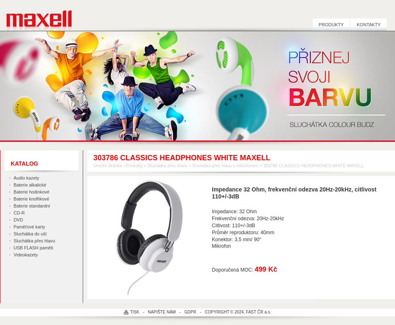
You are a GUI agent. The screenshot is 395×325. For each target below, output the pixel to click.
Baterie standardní (32, 205)
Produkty (331, 24)
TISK (134, 312)
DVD (18, 219)
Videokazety (26, 254)
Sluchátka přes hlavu (34, 240)
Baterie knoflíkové (31, 198)
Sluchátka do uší (30, 233)
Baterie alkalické (30, 184)
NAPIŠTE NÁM (162, 312)
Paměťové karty (29, 226)
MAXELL (36, 15)
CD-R (19, 212)
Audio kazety (26, 177)
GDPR (190, 312)
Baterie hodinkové (31, 191)
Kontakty (369, 24)
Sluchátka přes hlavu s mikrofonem (225, 166)
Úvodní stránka (107, 166)
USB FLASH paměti (33, 247)
